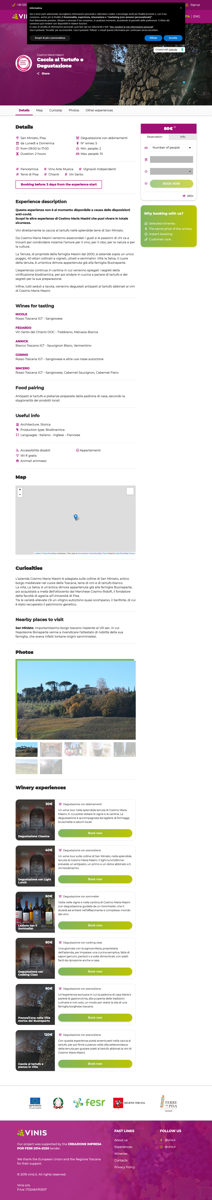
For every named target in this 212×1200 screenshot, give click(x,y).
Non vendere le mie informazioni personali (131, 27)
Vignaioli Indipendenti (97, 169)
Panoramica (26, 169)
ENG (196, 16)
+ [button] (20, 489)
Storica (45, 424)
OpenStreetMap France (125, 553)
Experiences (123, 1147)
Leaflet (37, 553)
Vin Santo (73, 174)
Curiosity (55, 110)
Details (24, 110)
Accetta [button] (173, 38)
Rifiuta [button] (153, 38)
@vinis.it (167, 1140)
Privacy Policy (124, 1167)
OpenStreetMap (49, 553)
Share (43, 73)
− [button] (20, 494)
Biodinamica (55, 430)
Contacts (120, 1160)
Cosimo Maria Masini (50, 55)
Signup (192, 4)
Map (39, 110)
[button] (181, 8)
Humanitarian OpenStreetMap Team (92, 553)
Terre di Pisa (27, 174)
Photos (74, 110)
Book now (95, 833)
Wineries (120, 1154)
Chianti (51, 174)
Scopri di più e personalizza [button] (50, 38)
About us (121, 1140)
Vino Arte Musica (58, 169)
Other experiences (99, 110)
